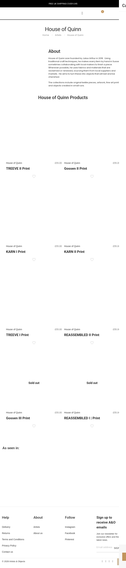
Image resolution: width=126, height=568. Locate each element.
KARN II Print (74, 252)
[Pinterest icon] (109, 561)
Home (45, 35)
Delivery (6, 527)
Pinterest (69, 539)
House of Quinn (75, 35)
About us (37, 533)
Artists (58, 35)
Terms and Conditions (13, 539)
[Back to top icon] (120, 561)
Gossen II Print (75, 168)
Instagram (70, 527)
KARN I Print (15, 252)
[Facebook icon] (102, 561)
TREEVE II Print (18, 168)
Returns (6, 533)
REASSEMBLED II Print (81, 335)
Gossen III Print (18, 418)
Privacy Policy (9, 545)
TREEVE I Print (17, 335)
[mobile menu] (82, 13)
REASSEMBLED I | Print (82, 418)
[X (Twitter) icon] (106, 561)
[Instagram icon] (112, 561)
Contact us (7, 552)
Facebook (70, 533)
